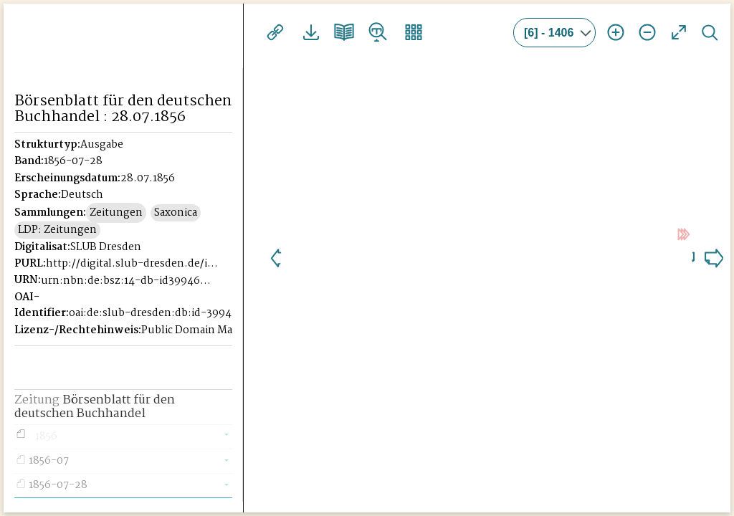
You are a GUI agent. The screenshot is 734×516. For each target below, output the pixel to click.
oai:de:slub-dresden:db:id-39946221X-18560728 (155, 329)
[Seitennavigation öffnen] (233, 30)
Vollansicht (678, 32)
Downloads (305, 32)
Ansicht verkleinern (647, 32)
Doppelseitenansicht (337, 32)
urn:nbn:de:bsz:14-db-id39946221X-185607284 (127, 296)
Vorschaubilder (400, 32)
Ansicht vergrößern (615, 32)
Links (273, 32)
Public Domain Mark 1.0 (200, 346)
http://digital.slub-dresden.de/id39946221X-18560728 (132, 279)
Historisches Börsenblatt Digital (123, 33)
